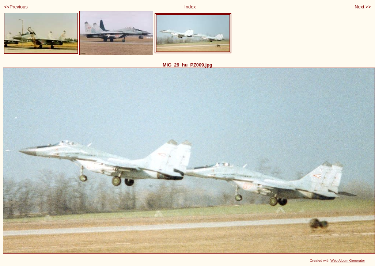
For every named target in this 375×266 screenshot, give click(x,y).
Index (190, 7)
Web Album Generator (347, 260)
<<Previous (16, 7)
